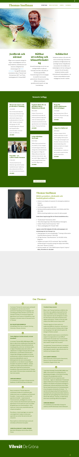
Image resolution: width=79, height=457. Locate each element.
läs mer (11, 135)
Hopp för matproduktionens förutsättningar (60, 106)
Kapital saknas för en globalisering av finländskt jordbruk (39, 106)
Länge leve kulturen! (61, 128)
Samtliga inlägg (39, 181)
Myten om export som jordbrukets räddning (16, 105)
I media (62, 5)
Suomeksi (68, 5)
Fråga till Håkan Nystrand (37, 137)
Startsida (44, 5)
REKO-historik (53, 5)
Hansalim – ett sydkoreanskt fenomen (17, 156)
